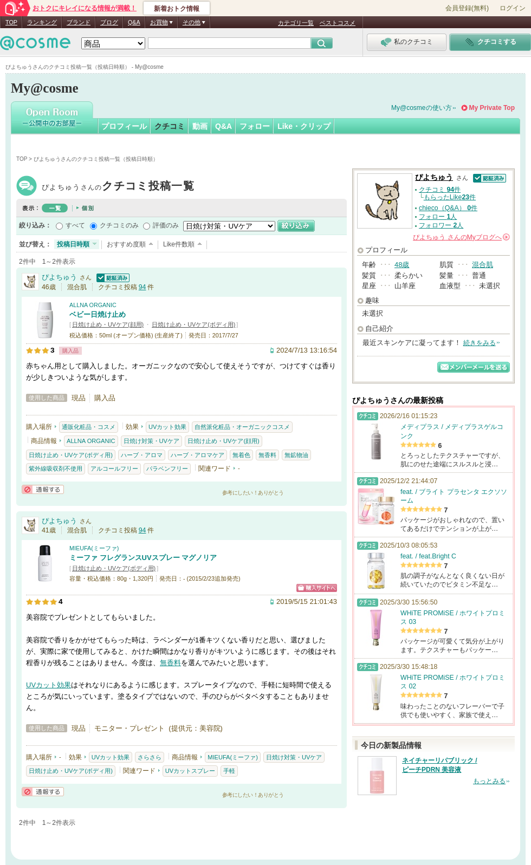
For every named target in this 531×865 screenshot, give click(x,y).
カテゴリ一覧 (296, 22)
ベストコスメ (337, 22)
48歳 (401, 265)
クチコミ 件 (440, 189)
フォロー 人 (438, 216)
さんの (461, 237)
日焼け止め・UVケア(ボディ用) (193, 324)
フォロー (254, 126)
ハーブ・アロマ (142, 455)
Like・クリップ (304, 126)
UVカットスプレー (190, 771)
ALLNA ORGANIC (92, 305)
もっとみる (489, 781)
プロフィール (124, 126)
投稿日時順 (73, 244)
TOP (11, 22)
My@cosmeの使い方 (421, 108)
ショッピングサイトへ (316, 588)
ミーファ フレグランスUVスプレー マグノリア (143, 558)
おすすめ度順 (126, 244)
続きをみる (479, 343)
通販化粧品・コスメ (88, 427)
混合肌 (482, 265)
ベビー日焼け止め (97, 314)
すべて (75, 225)
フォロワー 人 (441, 225)
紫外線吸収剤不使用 (55, 468)
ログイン (513, 8)
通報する (43, 489)
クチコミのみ (119, 225)
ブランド (78, 22)
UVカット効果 (167, 427)
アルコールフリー (114, 468)
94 (142, 287)
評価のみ (166, 225)
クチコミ (169, 126)
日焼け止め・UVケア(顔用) (108, 324)
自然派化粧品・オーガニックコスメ (242, 427)
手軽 (229, 771)
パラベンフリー (167, 468)
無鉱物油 (296, 455)
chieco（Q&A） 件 (448, 208)
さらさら (149, 757)
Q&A (134, 22)
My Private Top (492, 108)
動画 (200, 126)
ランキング (42, 22)
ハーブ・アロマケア (197, 455)
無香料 (267, 455)
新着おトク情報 (176, 8)
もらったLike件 (450, 197)
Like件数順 (179, 244)
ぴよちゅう (118, 187)
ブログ (109, 22)
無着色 (241, 455)
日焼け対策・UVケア (151, 441)
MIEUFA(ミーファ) (94, 548)
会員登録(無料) (467, 8)
